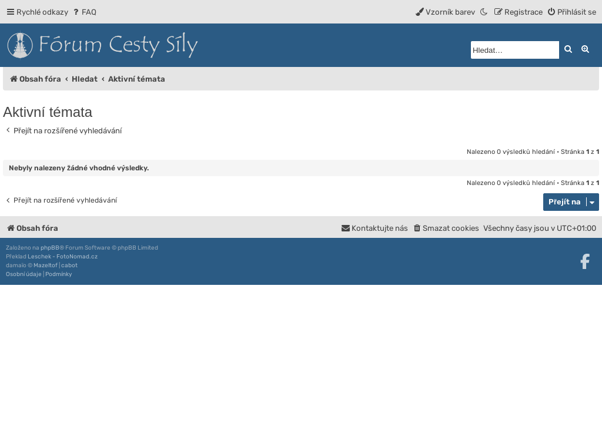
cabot (69, 265)
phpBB (50, 247)
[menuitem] (83, 12)
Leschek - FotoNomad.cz (63, 256)
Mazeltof (46, 265)
